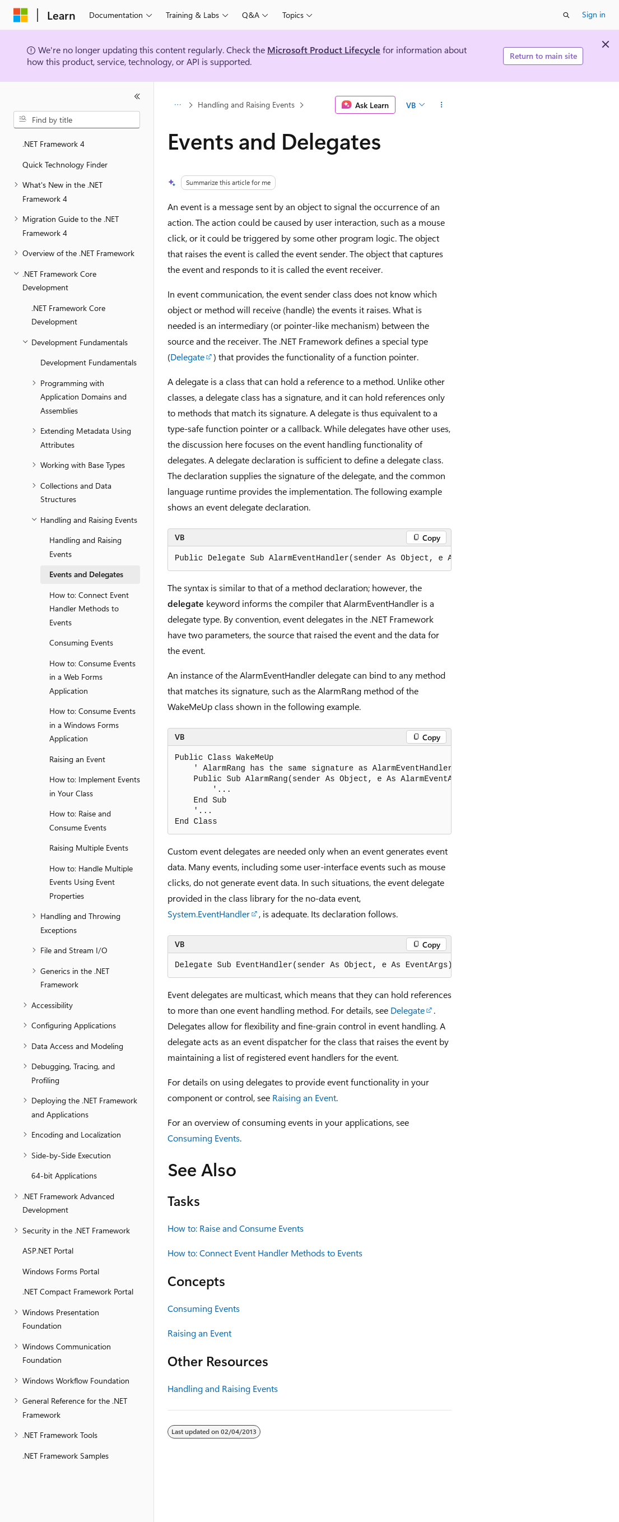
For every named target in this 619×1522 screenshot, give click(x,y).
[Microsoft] (20, 15)
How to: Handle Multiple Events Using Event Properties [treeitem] (91, 882)
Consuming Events (203, 1138)
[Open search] (566, 15)
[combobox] (76, 120)
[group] (309, 558)
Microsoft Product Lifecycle (323, 49)
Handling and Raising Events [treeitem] (85, 547)
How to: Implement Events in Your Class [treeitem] (94, 786)
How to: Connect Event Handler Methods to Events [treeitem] (89, 609)
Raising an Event (304, 1097)
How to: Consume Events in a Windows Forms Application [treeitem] (92, 725)
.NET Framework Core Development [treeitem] (68, 315)
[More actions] (442, 105)
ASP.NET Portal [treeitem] (47, 1250)
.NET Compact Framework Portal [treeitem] (77, 1291)
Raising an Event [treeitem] (77, 759)
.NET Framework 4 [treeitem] (53, 143)
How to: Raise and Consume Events (235, 1228)
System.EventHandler (208, 914)
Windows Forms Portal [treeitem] (60, 1271)
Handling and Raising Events (246, 104)
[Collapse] (137, 96)
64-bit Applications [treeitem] (64, 1175)
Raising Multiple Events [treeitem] (88, 847)
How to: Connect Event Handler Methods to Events (264, 1253)
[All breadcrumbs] (177, 105)
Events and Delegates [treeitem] (86, 574)
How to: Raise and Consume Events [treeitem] (80, 820)
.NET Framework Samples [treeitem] (65, 1455)
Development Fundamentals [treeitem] (88, 362)
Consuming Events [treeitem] (81, 642)
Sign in (594, 14)
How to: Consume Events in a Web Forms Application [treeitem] (92, 677)
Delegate (187, 357)
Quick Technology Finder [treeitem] (65, 164)
